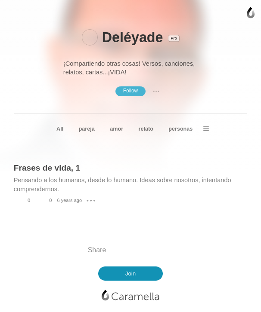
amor (116, 129)
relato (146, 129)
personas (180, 129)
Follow (130, 91)
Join (130, 273)
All (59, 129)
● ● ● (156, 91)
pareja (87, 129)
